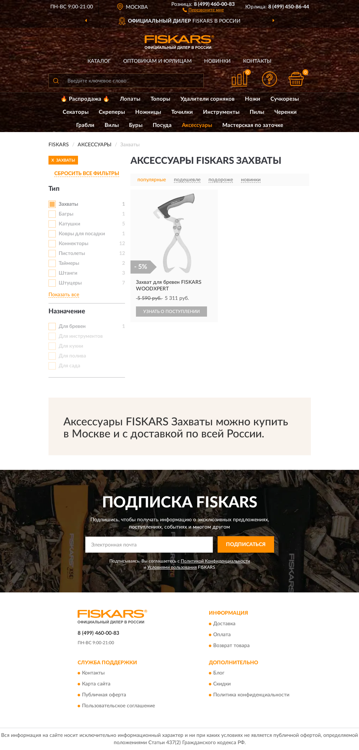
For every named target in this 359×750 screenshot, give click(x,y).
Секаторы (76, 112)
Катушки (69, 224)
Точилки (182, 112)
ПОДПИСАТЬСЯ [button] (246, 544)
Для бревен (72, 326)
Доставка (224, 623)
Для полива (72, 356)
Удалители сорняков (207, 99)
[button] (203, 9)
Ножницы (148, 112)
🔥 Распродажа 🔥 (85, 99)
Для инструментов (81, 336)
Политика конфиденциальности (251, 695)
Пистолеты (72, 253)
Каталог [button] (99, 61)
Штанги (68, 273)
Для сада (69, 365)
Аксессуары (197, 125)
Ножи (252, 99)
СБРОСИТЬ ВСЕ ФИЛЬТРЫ (86, 173)
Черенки (285, 112)
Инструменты (221, 112)
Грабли (85, 125)
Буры (136, 125)
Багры (66, 214)
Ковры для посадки (82, 233)
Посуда (162, 125)
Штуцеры (70, 283)
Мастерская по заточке (252, 125)
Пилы (257, 112)
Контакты (257, 61)
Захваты (68, 204)
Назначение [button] (66, 311)
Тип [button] (53, 189)
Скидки (222, 684)
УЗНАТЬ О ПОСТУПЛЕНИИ (171, 311)
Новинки (217, 61)
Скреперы (112, 112)
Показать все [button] (63, 294)
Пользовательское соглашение (118, 706)
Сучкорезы (284, 99)
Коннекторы (73, 243)
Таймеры (69, 263)
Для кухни (71, 346)
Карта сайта (96, 684)
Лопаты (130, 99)
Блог (219, 673)
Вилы (112, 125)
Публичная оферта (104, 695)
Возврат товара (231, 645)
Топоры (160, 99)
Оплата (222, 634)
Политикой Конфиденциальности (215, 561)
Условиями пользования (172, 567)
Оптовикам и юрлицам (157, 61)
